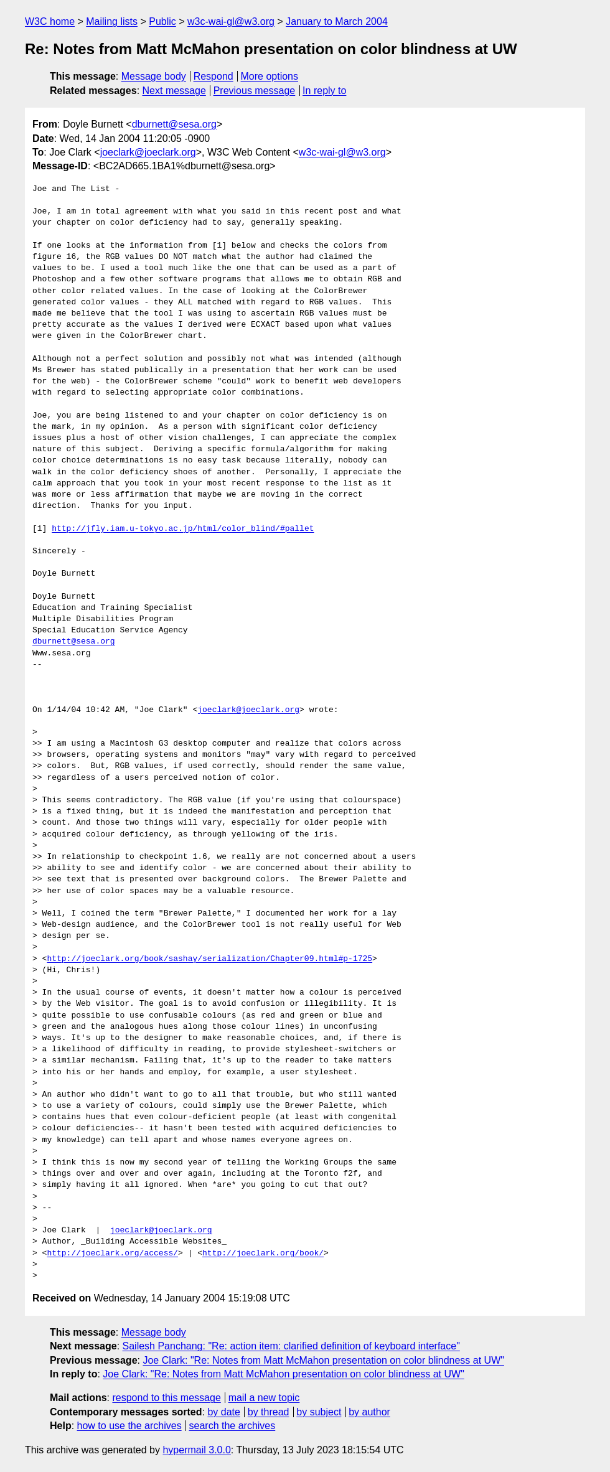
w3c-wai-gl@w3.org (230, 21)
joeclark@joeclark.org (148, 152)
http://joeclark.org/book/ (263, 1253)
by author (369, 1412)
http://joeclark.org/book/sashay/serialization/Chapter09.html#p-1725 (209, 959)
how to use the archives (129, 1425)
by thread (268, 1412)
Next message (174, 90)
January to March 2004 (337, 21)
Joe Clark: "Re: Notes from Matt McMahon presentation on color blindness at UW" (323, 1360)
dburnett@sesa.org (174, 124)
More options (270, 76)
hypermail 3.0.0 (196, 1450)
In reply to (324, 90)
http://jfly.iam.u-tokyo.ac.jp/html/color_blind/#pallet (183, 529)
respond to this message (166, 1397)
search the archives (232, 1425)
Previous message (255, 90)
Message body (153, 76)
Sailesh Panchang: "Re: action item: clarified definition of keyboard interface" (291, 1346)
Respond (213, 76)
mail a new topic (264, 1397)
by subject (318, 1412)
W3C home (50, 21)
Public (162, 21)
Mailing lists (112, 21)
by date (223, 1412)
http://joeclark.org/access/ (112, 1253)
